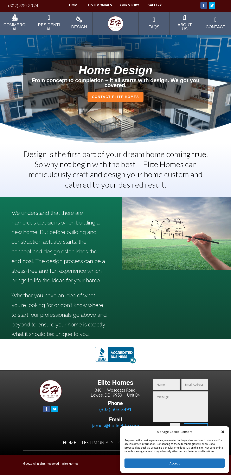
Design (79, 27)
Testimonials (99, 5)
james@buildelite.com (115, 425)
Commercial (15, 26)
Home (74, 5)
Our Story (129, 5)
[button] (223, 432)
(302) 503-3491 (115, 409)
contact (215, 27)
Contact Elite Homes (115, 97)
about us (185, 26)
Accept (174, 463)
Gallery (154, 5)
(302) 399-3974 (23, 5)
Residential (49, 26)
